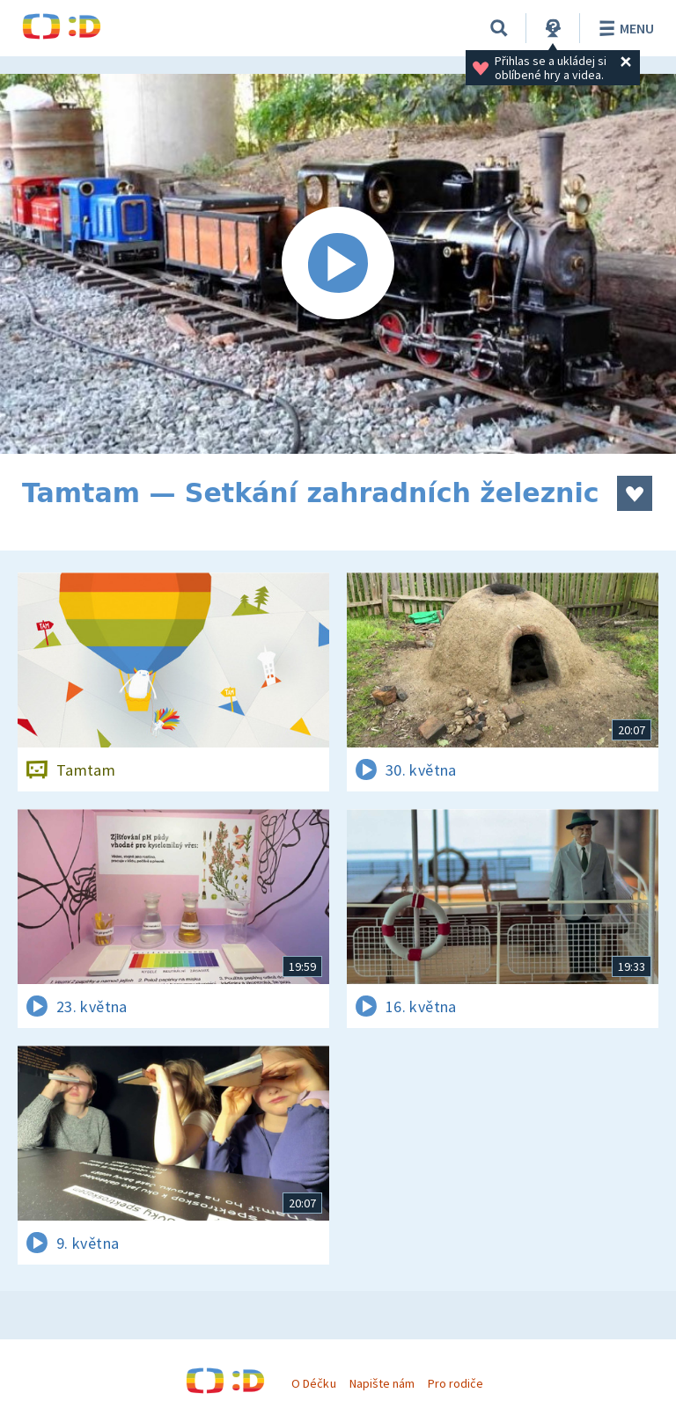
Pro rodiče (455, 1383)
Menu (623, 28)
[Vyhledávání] (499, 28)
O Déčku (313, 1383)
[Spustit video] (338, 264)
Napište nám (382, 1383)
